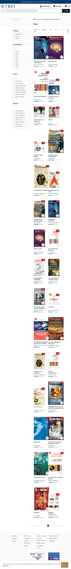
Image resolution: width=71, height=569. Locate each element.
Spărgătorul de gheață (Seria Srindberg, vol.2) (55, 409)
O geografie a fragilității (38, 280)
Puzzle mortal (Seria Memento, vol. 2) (55, 444)
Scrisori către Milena (38, 157)
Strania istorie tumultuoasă (52, 157)
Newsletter (52, 542)
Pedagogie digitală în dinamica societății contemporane (41, 344)
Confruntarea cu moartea (53, 99)
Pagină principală (16, 21)
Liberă (50, 121)
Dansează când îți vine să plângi (39, 309)
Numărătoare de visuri (53, 192)
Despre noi (14, 537)
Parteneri (14, 540)
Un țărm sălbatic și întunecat (54, 344)
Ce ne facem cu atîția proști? (55, 479)
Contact (14, 542)
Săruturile (37, 443)
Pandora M (27, 540)
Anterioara (32, 526)
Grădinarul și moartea (41, 192)
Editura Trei (27, 537)
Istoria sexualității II (40, 98)
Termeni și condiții (41, 537)
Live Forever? (38, 408)
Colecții (26, 547)
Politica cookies (41, 545)
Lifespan (51, 308)
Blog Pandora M (53, 540)
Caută (66, 11)
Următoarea (60, 526)
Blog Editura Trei (53, 537)
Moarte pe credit (39, 479)
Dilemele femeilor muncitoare (40, 63)
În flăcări (36, 514)
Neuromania (52, 63)
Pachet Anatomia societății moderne (51, 515)
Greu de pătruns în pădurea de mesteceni (53, 280)
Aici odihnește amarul (53, 251)
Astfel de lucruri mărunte (39, 122)
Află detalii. (6, 566)
